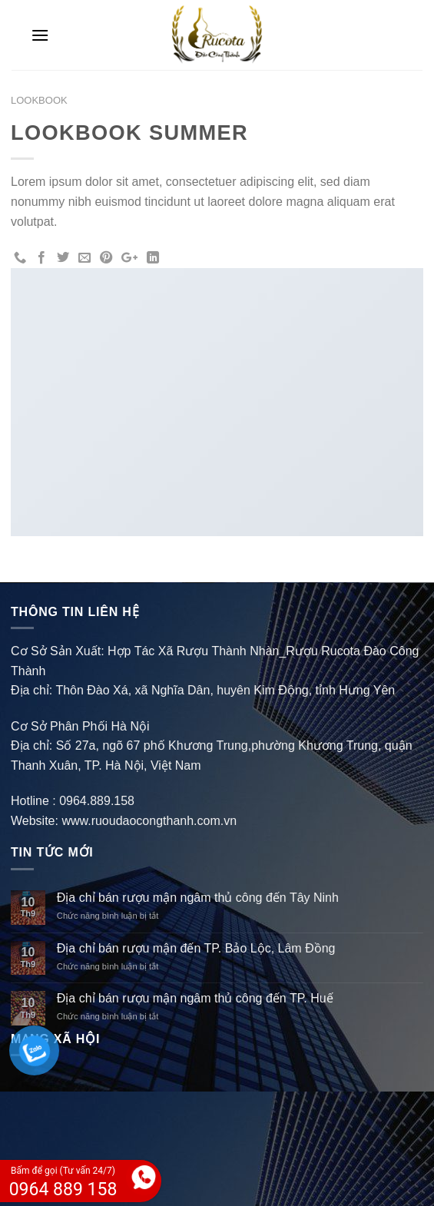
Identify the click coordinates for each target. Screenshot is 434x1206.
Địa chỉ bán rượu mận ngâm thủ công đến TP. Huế (195, 998)
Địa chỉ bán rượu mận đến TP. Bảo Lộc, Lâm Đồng (196, 948)
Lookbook (39, 100)
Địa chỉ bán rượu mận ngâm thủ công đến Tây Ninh (198, 897)
